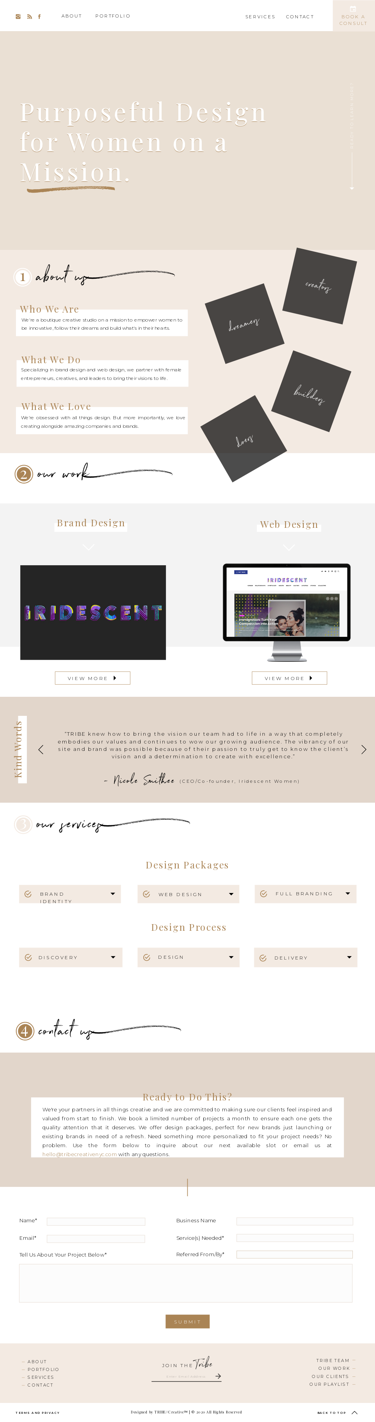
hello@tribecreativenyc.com (79, 1155)
